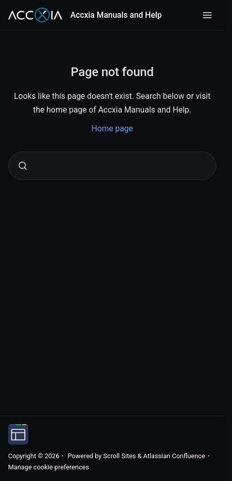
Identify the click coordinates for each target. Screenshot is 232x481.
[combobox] (112, 165)
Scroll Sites (119, 456)
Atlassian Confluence (174, 456)
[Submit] (23, 166)
